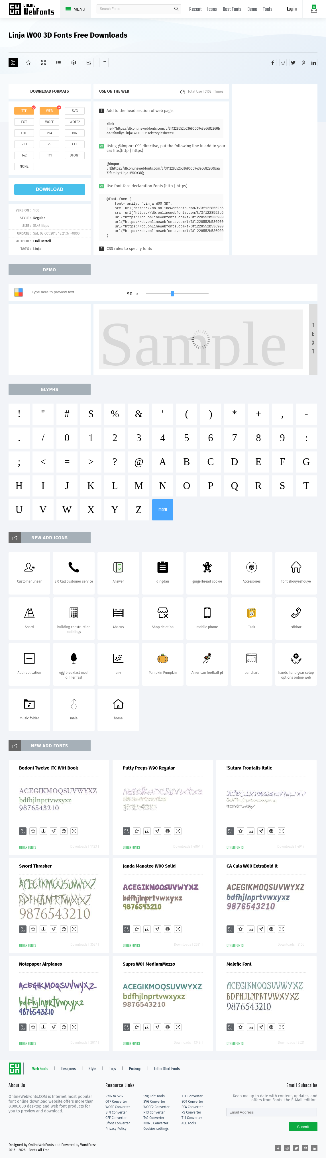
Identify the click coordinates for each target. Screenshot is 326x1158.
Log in (292, 9)
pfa (49, 133)
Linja (36, 249)
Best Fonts (232, 9)
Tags (112, 1069)
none (24, 166)
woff (49, 122)
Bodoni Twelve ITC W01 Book (48, 768)
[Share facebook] (272, 62)
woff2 (75, 122)
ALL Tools (189, 1123)
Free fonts (34, 10)
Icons (212, 9)
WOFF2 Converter (156, 1107)
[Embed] (64, 831)
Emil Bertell (42, 241)
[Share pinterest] (303, 62)
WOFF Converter (117, 1107)
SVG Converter (154, 1102)
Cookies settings (155, 1129)
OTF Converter (116, 1102)
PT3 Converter (154, 1112)
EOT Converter (192, 1102)
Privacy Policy (116, 1129)
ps (49, 144)
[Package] (73, 62)
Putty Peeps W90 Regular (149, 768)
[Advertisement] (274, 169)
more (162, 510)
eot (24, 122)
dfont (75, 155)
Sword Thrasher (35, 866)
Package (135, 1069)
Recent (195, 9)
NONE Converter (155, 1123)
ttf (24, 111)
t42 (24, 155)
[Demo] (43, 62)
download (49, 189)
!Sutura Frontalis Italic (249, 768)
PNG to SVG (114, 1096)
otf (24, 133)
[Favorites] (28, 62)
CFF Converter (116, 1118)
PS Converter (191, 1112)
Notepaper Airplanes (40, 964)
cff (75, 144)
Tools (268, 9)
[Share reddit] (283, 62)
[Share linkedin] (313, 62)
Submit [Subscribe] (303, 1127)
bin (75, 133)
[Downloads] (43, 831)
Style (92, 1069)
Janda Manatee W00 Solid (149, 866)
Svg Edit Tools (154, 1096)
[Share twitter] (293, 62)
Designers (68, 1069)
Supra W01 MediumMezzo (149, 964)
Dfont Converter (117, 1123)
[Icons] (88, 62)
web (49, 111)
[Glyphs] (58, 62)
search (176, 9)
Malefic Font (239, 964)
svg (75, 111)
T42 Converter (153, 1118)
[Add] (13, 62)
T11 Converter (192, 1118)
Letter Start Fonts (167, 1069)
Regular (39, 218)
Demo (252, 9)
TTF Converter (192, 1096)
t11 (49, 155)
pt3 (24, 144)
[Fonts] (104, 62)
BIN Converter (116, 1112)
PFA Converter (192, 1107)
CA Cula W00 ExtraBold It (252, 866)
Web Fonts (40, 1069)
